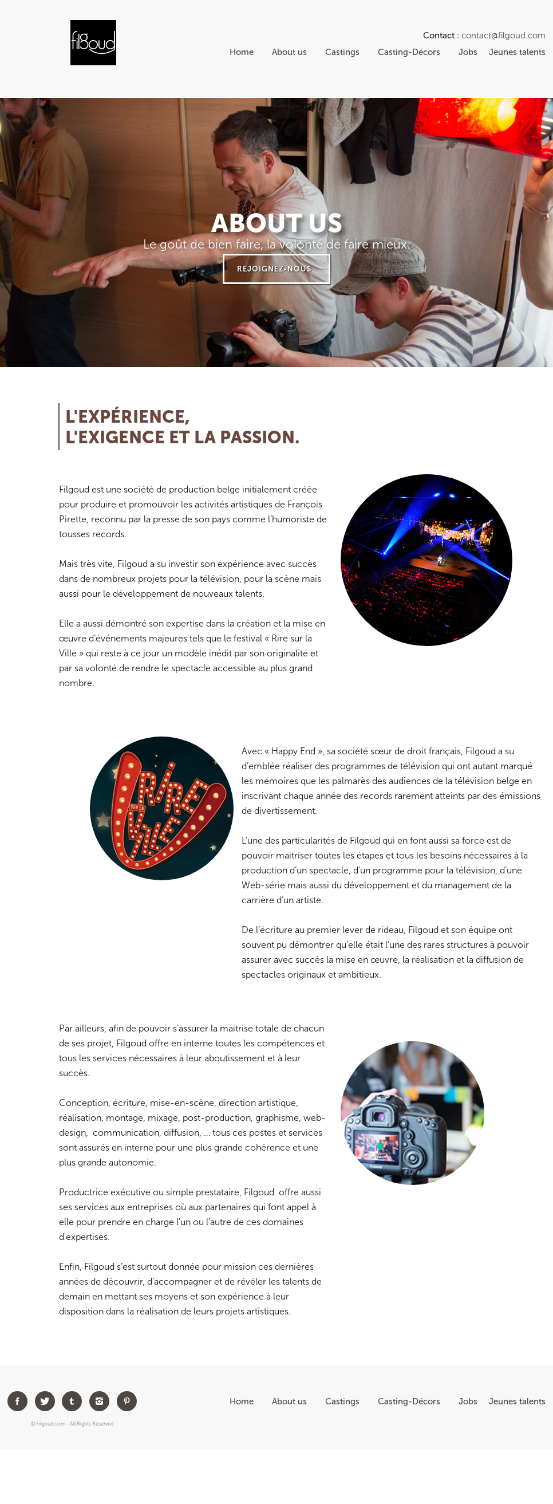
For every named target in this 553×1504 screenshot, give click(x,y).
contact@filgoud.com (503, 35)
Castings (342, 52)
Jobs (458, 52)
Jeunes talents (517, 52)
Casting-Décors (409, 52)
